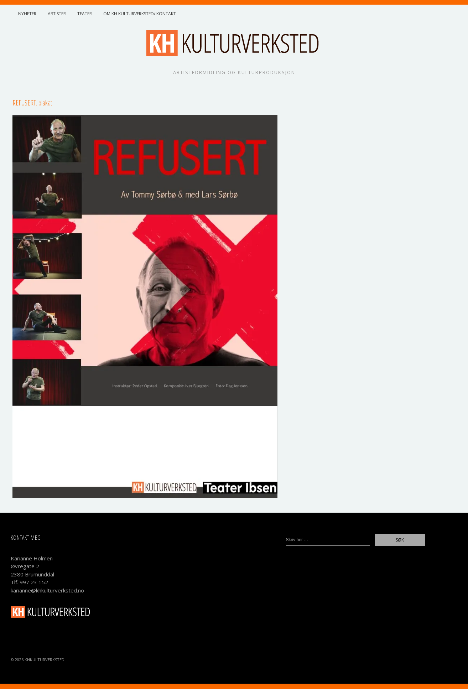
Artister (57, 14)
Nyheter (27, 14)
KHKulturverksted (44, 659)
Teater (84, 14)
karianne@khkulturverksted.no (47, 590)
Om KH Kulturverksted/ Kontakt (139, 14)
